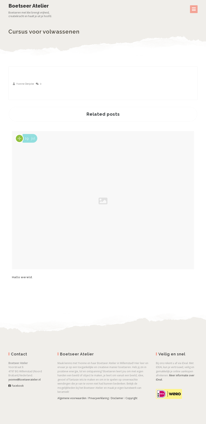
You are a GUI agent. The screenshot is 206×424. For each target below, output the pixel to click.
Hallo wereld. (22, 277)
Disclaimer (117, 398)
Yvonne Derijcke (25, 83)
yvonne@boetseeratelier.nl (24, 379)
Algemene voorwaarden (72, 398)
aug (20, 92)
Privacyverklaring (98, 398)
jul (29, 138)
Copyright (131, 398)
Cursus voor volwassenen (44, 31)
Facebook (16, 385)
